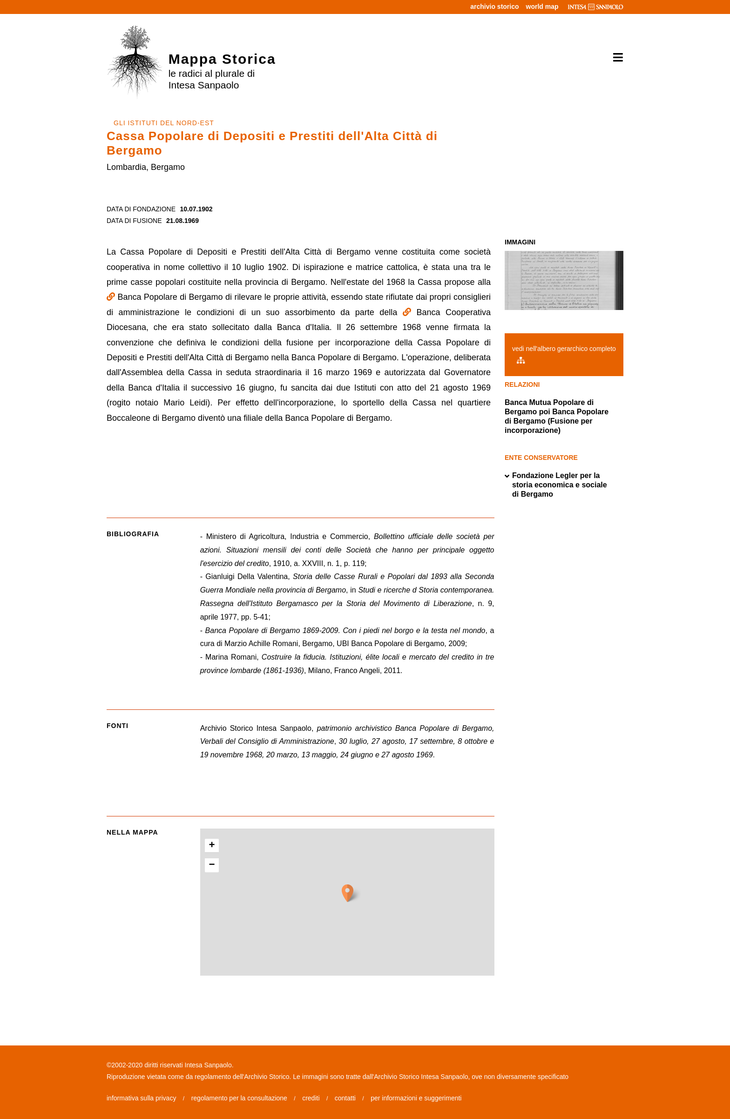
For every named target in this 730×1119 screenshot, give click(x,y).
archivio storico (494, 6)
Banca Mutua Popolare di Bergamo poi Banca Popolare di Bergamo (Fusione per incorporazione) (556, 416)
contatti (345, 1098)
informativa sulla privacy (141, 1098)
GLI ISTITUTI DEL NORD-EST (164, 123)
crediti (310, 1098)
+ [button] (212, 846)
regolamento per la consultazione (239, 1098)
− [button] (212, 865)
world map (542, 6)
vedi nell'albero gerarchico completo (564, 354)
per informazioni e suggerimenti (416, 1098)
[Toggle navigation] (614, 57)
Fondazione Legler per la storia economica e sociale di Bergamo (556, 485)
